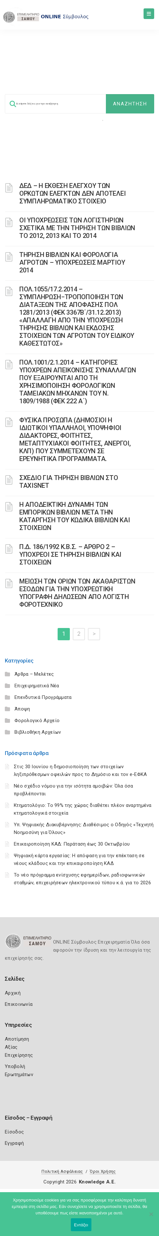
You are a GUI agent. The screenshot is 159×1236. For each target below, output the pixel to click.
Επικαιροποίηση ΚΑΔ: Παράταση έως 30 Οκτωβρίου (72, 844)
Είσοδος (14, 1132)
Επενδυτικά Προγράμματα (43, 697)
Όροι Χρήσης (103, 1171)
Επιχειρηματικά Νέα (36, 686)
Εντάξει (81, 1224)
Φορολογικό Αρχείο (37, 720)
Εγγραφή (14, 1143)
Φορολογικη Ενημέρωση (78, 118)
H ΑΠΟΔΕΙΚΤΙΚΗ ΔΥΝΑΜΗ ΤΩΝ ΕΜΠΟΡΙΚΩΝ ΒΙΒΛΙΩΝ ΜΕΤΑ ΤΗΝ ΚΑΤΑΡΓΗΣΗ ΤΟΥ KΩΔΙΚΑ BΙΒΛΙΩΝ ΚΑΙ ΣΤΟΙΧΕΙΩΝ (74, 516)
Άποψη (22, 709)
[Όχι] (151, 1217)
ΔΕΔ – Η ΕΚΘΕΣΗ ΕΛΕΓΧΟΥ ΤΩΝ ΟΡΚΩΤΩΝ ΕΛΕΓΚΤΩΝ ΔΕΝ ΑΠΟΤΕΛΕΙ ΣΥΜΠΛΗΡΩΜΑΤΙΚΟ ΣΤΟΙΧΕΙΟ (72, 193)
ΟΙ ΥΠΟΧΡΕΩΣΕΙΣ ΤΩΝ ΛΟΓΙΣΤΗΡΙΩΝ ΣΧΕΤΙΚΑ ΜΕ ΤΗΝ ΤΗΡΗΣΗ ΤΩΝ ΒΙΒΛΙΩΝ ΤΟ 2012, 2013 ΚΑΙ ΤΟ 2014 (77, 228)
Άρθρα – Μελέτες (34, 674)
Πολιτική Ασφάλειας (62, 1171)
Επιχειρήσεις (119, 118)
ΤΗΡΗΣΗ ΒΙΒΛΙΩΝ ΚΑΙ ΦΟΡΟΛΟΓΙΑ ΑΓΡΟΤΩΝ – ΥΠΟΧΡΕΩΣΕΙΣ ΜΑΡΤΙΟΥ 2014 (72, 262)
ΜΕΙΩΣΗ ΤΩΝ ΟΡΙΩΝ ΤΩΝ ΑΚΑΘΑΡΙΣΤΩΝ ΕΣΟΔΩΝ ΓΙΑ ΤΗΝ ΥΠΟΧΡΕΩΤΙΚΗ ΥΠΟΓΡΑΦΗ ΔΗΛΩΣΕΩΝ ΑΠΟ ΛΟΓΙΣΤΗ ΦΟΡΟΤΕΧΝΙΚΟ (77, 592)
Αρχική (13, 993)
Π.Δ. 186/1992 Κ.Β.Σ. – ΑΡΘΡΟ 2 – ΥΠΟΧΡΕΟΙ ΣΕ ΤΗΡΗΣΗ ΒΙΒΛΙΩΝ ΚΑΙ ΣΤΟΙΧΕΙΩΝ (70, 554)
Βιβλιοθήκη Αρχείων (37, 732)
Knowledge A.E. (97, 1182)
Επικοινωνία (19, 1004)
